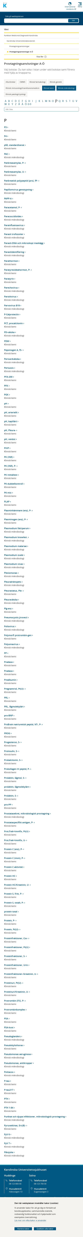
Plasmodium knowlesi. (15, 537)
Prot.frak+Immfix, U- (15, 840)
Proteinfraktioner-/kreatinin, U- (20, 973)
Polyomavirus (11, 644)
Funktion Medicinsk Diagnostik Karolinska (21, 35)
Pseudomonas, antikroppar (18, 1063)
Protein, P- (9, 920)
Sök (73, 20)
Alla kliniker (10, 82)
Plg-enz (8, 608)
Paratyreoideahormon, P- (17, 269)
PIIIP (6, 448)
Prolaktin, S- (10, 795)
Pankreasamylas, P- (14, 162)
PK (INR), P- (10, 465)
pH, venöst (9, 439)
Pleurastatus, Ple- (13, 590)
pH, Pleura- (10, 430)
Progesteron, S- (12, 742)
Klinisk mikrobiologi (66, 88)
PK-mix (7, 492)
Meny (80, 7)
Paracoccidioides (12, 216)
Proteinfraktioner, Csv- (16, 938)
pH (5, 403)
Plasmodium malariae (15, 546)
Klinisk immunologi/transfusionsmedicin (22, 88)
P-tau (7, 1080)
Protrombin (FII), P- (14, 1000)
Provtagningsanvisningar (19, 46)
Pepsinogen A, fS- (13, 350)
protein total (10, 911)
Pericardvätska (12, 358)
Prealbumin (10, 679)
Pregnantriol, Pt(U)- (14, 688)
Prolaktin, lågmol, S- (14, 777)
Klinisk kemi (49, 88)
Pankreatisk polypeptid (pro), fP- (21, 180)
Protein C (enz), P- (13, 849)
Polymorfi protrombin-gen (17, 635)
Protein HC (9, 875)
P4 (5, 136)
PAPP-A (8, 198)
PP (5, 653)
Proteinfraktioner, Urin (16, 965)
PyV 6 (7, 1134)
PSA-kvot (8, 1027)
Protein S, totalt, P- (14, 902)
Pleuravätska (10, 599)
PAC (6, 153)
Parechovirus (11, 287)
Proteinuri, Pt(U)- (13, 982)
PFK (6, 385)
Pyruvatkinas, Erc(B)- (15, 1125)
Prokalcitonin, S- (12, 760)
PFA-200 (8, 376)
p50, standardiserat (14, 145)
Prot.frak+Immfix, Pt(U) (16, 831)
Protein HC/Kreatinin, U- (16, 884)
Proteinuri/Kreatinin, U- (16, 991)
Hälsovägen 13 (15, 1191)
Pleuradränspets (12, 581)
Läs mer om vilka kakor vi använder (30, 1220)
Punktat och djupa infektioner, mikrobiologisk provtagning (34, 1116)
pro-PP (7, 804)
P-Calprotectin (11, 314)
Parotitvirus (10, 296)
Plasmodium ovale (13, 555)
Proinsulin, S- (11, 751)
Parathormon (11, 260)
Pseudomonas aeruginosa (17, 1054)
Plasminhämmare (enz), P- (17, 510)
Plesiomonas (10, 572)
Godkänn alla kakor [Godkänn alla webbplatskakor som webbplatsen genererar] (45, 1229)
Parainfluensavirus (14, 225)
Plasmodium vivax (13, 563)
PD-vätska (9, 332)
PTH (6, 1098)
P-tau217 (8, 1089)
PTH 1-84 (8, 1107)
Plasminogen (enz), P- (15, 519)
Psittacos (9, 1072)
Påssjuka (8, 1152)
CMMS (22, 82)
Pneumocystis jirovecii (15, 617)
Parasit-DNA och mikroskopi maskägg (23, 243)
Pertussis (9, 367)
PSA (6, 1018)
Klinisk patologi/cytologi (16, 94)
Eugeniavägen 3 (41, 1191)
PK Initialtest (10, 474)
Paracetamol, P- (12, 207)
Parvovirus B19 (12, 305)
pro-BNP (8, 715)
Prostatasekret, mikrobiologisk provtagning (26, 813)
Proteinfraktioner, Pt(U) (16, 947)
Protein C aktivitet (13, 867)
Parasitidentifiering (14, 252)
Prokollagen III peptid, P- (17, 768)
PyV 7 (7, 1143)
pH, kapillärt (10, 421)
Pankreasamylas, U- (14, 171)
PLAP (6, 501)
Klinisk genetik (56, 82)
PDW (6, 341)
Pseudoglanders (12, 1036)
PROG (7, 733)
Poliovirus (9, 626)
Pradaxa (8, 662)
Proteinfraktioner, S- (14, 956)
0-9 (29, 104)
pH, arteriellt (10, 412)
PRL (6, 697)
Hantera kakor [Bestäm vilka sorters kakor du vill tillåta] (23, 1229)
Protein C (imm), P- (14, 858)
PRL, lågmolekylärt (14, 706)
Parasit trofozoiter (13, 234)
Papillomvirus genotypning (18, 189)
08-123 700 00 (40, 1183)
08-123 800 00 (15, 1183)
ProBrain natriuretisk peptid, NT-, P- (22, 724)
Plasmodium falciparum (16, 528)
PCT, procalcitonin (13, 323)
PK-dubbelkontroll (13, 483)
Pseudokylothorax (13, 1045)
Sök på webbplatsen (14, 16)
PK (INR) (8, 457)
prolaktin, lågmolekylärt (16, 786)
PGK (6, 394)
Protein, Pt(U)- (11, 929)
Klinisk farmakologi (37, 82)
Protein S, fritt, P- (13, 893)
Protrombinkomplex (14, 1009)
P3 (5, 127)
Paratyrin (9, 278)
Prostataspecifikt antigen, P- (18, 822)
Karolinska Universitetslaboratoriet (21, 41)
